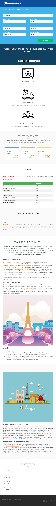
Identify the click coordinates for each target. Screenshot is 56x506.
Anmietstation (6, 19)
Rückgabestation (34, 19)
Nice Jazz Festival (30, 288)
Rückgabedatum (34, 25)
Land (4, 13)
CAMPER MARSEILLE (42, 149)
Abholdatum (6, 25)
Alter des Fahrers (34, 32)
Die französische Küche (12, 446)
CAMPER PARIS (9, 149)
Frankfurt (8, 481)
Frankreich (8, 472)
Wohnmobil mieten (23, 427)
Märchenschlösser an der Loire (23, 269)
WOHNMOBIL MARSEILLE (27, 149)
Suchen (45, 40)
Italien (7, 489)
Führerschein (6, 32)
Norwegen (8, 487)
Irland (7, 483)
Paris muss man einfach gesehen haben (14, 262)
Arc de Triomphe (7, 267)
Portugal (8, 477)
